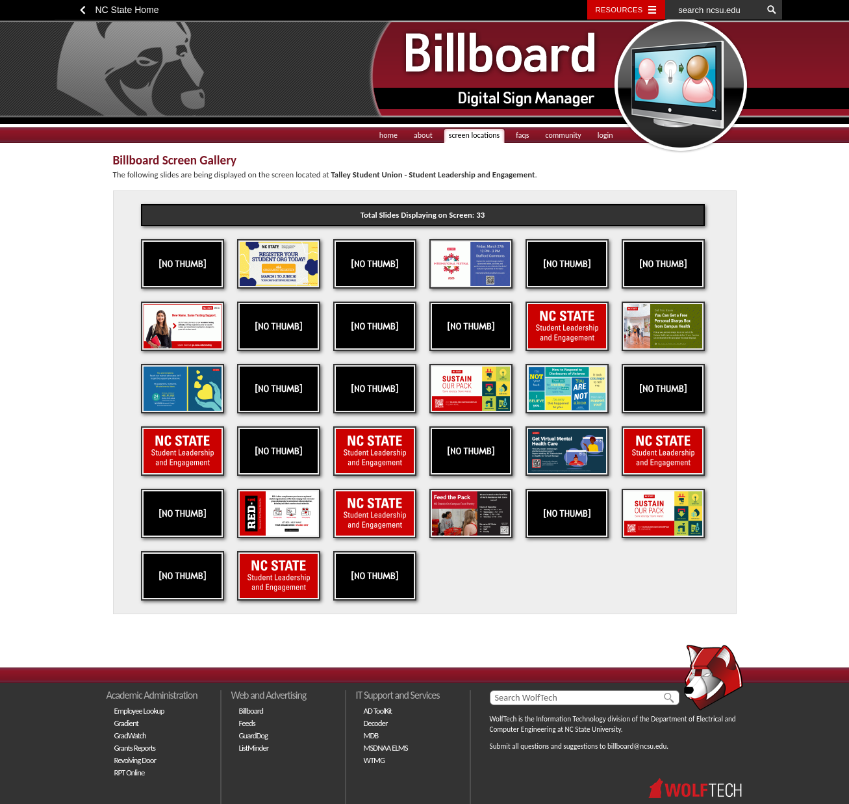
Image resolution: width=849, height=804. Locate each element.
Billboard (251, 711)
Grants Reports (135, 748)
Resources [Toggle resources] (619, 10)
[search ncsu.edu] (714, 9)
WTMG (374, 760)
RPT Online (129, 772)
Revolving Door (135, 760)
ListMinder (254, 748)
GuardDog (253, 735)
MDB (371, 735)
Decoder (376, 723)
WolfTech (503, 718)
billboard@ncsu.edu (636, 746)
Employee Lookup (139, 711)
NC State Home (127, 10)
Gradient (126, 723)
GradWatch (130, 735)
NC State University (593, 729)
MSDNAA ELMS (386, 748)
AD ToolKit (378, 711)
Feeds (247, 723)
